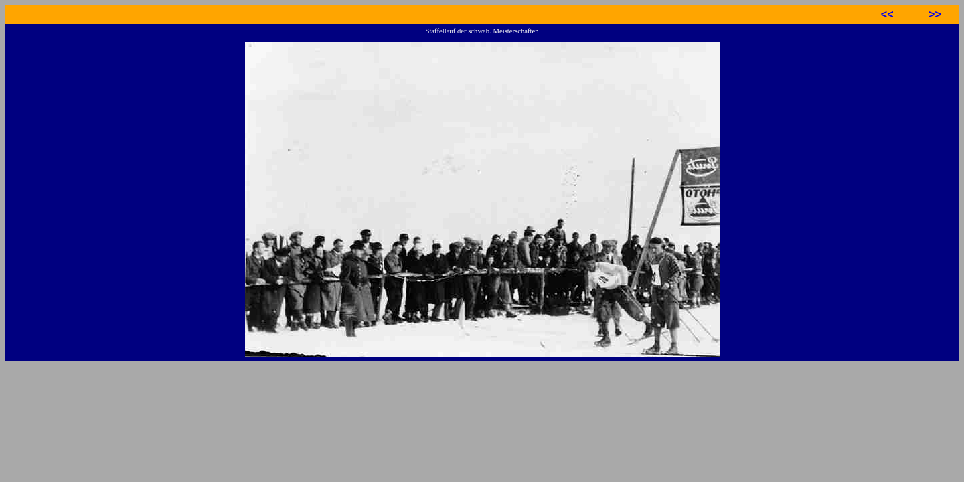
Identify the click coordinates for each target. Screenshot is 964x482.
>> (935, 14)
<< (887, 14)
